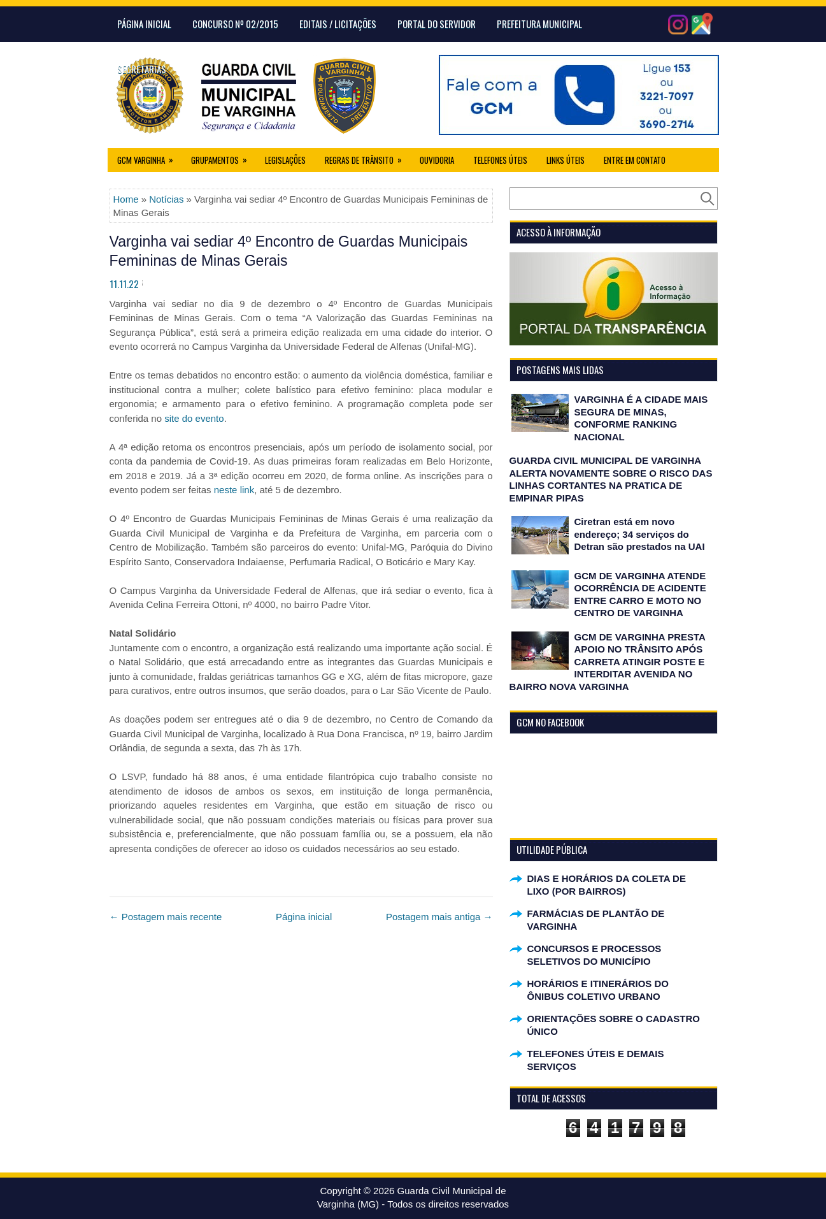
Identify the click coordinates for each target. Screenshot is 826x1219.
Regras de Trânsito (367, 157)
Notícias (166, 199)
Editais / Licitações (337, 24)
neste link (234, 489)
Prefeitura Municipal (539, 24)
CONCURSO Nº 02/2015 (235, 24)
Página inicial (304, 916)
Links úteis (565, 160)
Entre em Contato (635, 160)
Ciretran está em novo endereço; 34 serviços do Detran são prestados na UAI (639, 534)
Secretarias (141, 69)
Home (126, 199)
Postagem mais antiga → (439, 916)
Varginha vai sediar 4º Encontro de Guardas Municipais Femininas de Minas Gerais (289, 251)
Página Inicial (144, 24)
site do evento (194, 418)
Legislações (285, 160)
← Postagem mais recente (166, 916)
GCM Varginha (149, 157)
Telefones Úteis (500, 160)
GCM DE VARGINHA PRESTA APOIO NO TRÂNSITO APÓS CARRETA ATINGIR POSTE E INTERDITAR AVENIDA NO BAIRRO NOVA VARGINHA (607, 661)
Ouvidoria (437, 160)
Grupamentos (223, 157)
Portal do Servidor (436, 24)
